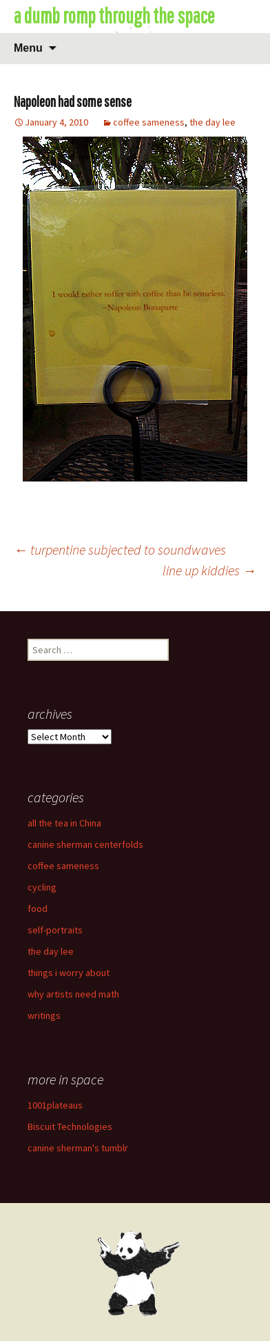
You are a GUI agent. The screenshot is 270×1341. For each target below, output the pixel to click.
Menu (28, 48)
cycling (42, 887)
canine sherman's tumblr (78, 1148)
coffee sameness (149, 122)
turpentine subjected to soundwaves (120, 549)
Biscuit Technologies (70, 1126)
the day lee (212, 122)
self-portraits (55, 930)
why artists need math (73, 994)
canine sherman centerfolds (85, 844)
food (38, 908)
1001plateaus (55, 1105)
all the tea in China (64, 823)
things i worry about (69, 972)
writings (44, 1015)
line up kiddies (209, 570)
